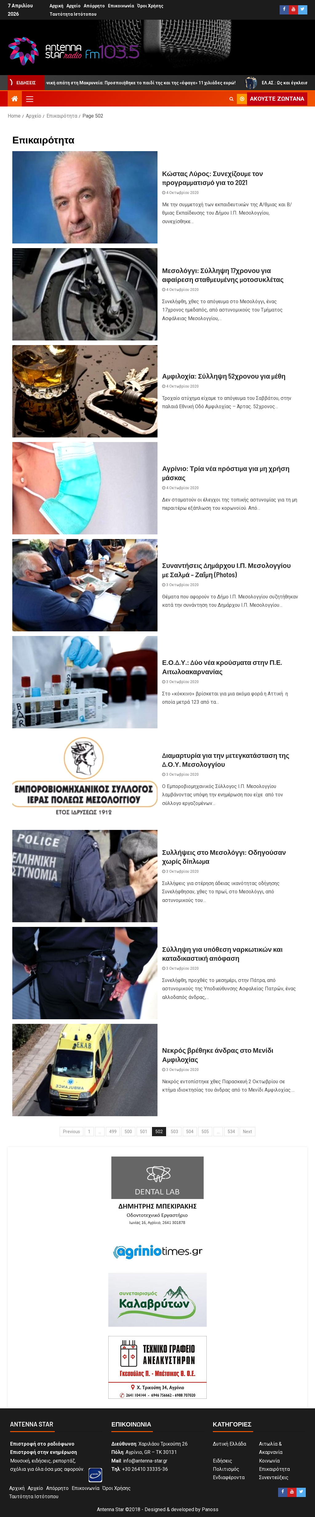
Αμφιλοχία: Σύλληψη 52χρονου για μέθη (223, 376)
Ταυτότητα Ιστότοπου (73, 14)
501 (143, 1131)
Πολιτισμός (226, 1469)
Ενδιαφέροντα (229, 1477)
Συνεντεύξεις (274, 1477)
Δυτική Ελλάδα (229, 1444)
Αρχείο (73, 5)
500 (128, 1131)
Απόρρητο (94, 5)
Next (247, 1131)
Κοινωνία (269, 1461)
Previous (71, 1131)
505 (205, 1131)
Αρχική (56, 5)
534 (231, 1131)
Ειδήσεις (222, 1461)
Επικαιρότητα (274, 1469)
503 (174, 1131)
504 (189, 1131)
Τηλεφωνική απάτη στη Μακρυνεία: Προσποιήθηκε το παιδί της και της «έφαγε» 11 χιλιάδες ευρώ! (146, 83)
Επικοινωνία (121, 5)
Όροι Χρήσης (150, 5)
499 (113, 1131)
